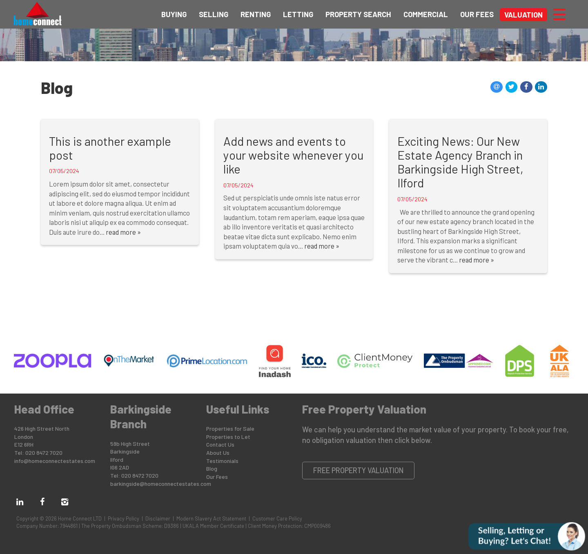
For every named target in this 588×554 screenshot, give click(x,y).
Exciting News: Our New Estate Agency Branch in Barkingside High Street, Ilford (460, 162)
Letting (298, 14)
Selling (213, 14)
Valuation (523, 14)
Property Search (358, 14)
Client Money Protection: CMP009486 (289, 526)
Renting (256, 14)
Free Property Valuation (358, 470)
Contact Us (220, 444)
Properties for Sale (230, 428)
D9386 (171, 526)
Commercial (425, 14)
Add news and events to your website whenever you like (293, 155)
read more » (123, 232)
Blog (211, 468)
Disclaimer (157, 518)
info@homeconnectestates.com (54, 460)
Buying (174, 14)
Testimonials (222, 460)
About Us (217, 452)
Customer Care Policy (277, 518)
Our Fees (477, 14)
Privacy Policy (123, 518)
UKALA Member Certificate (213, 526)
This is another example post (110, 148)
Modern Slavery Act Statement (211, 518)
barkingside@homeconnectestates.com (160, 483)
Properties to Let (228, 436)
